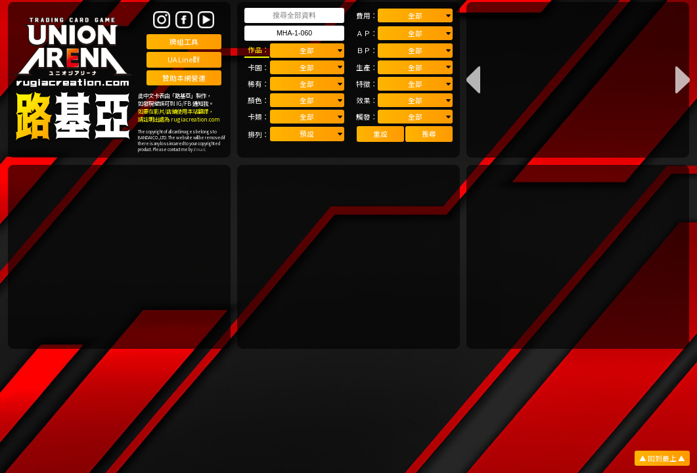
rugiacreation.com (195, 119)
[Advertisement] (119, 257)
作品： (258, 50)
